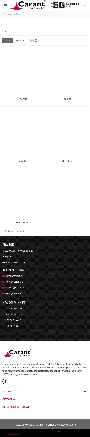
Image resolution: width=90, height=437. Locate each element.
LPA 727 (23, 99)
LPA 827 (66, 99)
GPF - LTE (67, 161)
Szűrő (7, 40)
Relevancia (21, 40)
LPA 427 (23, 161)
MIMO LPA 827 (23, 222)
